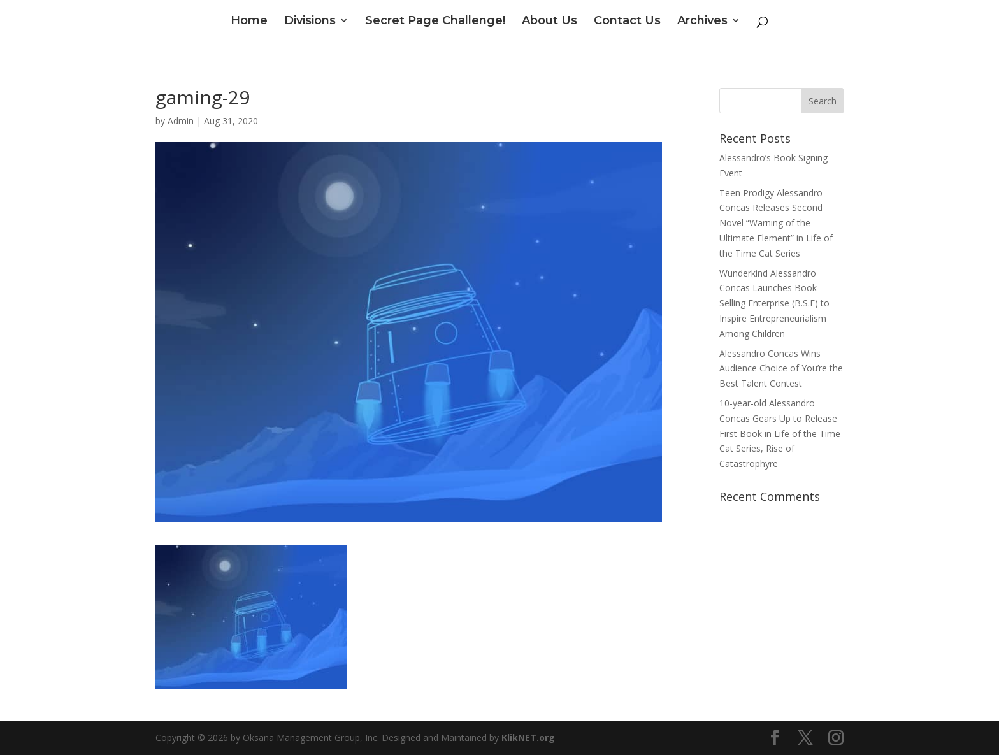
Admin (181, 121)
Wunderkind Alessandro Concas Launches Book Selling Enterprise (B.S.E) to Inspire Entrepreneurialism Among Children (774, 303)
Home (249, 21)
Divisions (310, 21)
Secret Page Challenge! (435, 21)
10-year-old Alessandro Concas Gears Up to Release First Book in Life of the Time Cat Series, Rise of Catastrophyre (779, 433)
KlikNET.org (528, 737)
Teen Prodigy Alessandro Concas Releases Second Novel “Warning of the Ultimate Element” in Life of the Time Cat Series (776, 223)
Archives (702, 21)
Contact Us (627, 21)
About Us (549, 21)
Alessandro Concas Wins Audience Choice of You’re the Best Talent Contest (781, 368)
